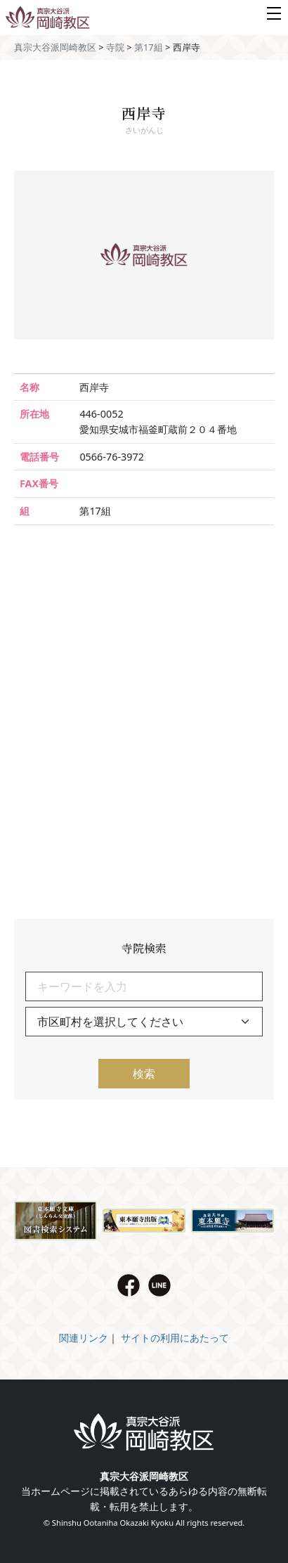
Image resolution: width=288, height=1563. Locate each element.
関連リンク (83, 1337)
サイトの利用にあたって (175, 1337)
